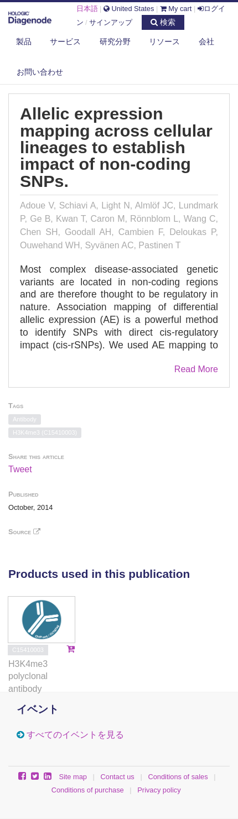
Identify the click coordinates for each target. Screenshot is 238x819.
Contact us (117, 777)
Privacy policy (158, 790)
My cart (176, 8)
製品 (24, 41)
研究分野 (115, 41)
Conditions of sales (178, 777)
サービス (65, 41)
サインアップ (110, 22)
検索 (163, 22)
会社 (206, 41)
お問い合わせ (40, 71)
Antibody (25, 419)
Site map (73, 777)
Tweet (20, 469)
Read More (196, 369)
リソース (164, 41)
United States (129, 8)
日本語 (87, 8)
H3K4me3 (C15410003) (45, 432)
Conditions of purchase (87, 790)
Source (24, 532)
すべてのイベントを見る (75, 734)
